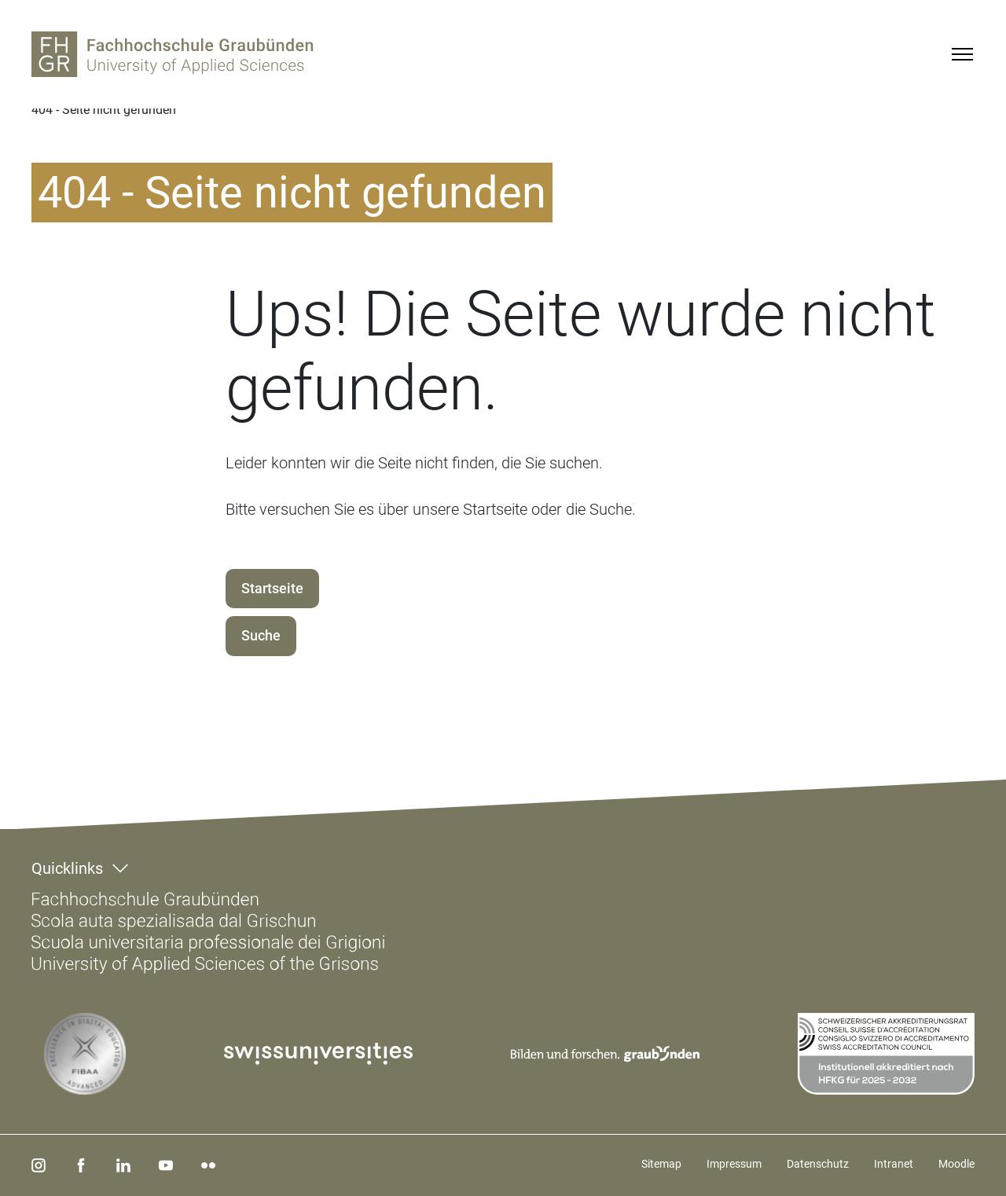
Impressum (734, 1163)
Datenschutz (818, 1163)
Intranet (893, 1163)
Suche (261, 635)
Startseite (272, 588)
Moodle (956, 1163)
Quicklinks (67, 868)
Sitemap (661, 1163)
